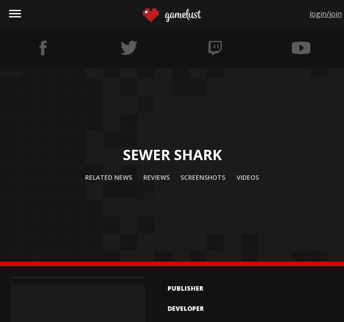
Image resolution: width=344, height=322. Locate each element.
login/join (326, 14)
